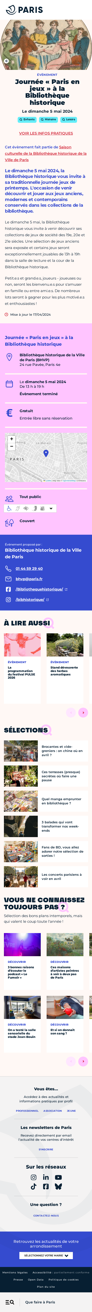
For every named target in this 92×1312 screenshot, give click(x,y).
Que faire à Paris (40, 1302)
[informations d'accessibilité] (30, 508)
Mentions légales (15, 1272)
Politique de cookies (64, 1279)
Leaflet (47, 481)
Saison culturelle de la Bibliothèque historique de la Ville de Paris (46, 153)
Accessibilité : (61, 1272)
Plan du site (46, 1286)
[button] (46, 453)
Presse (18, 1279)
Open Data (36, 1279)
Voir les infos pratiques (46, 133)
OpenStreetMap (69, 481)
